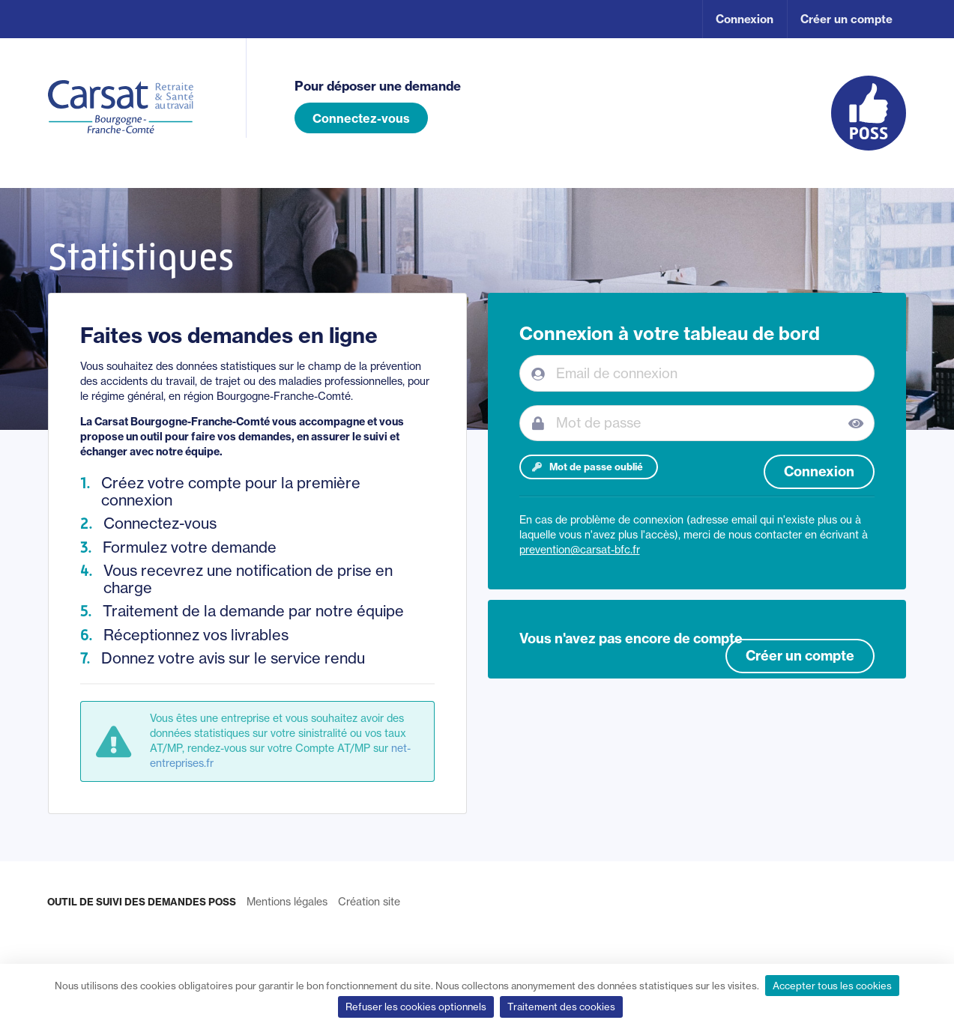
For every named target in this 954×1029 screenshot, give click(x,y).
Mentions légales (287, 901)
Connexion (744, 19)
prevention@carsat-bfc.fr (579, 549)
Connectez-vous (361, 118)
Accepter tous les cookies (832, 986)
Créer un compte (846, 19)
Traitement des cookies (561, 1007)
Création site (369, 901)
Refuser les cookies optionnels (415, 1007)
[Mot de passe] (697, 423)
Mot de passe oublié (587, 467)
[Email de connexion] (697, 373)
